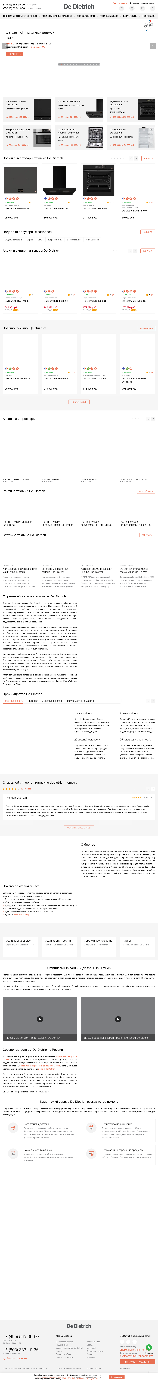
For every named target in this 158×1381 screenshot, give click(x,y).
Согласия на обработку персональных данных (79, 1379)
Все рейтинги (146, 491)
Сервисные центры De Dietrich (69, 1348)
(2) (35, 202)
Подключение (62, 1345)
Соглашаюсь (116, 1377)
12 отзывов (26, 789)
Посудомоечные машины (57, 16)
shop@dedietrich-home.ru (135, 1349)
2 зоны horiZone (125, 713)
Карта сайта (125, 1368)
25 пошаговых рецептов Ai (132, 739)
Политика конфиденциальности (68, 1368)
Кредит (59, 1351)
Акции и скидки (120, 3)
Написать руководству (137, 1362)
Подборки (148, 232)
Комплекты (130, 16)
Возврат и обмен (63, 1354)
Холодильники (86, 16)
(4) (74, 372)
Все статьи (147, 535)
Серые (30, 240)
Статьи (90, 1345)
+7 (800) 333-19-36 (14, 8)
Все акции (148, 251)
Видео (89, 1354)
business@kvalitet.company (136, 1355)
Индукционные (92, 240)
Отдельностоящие (13, 240)
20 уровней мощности (84, 739)
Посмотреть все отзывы (79, 828)
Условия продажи (94, 1368)
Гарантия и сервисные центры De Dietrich (40, 1066)
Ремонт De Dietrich (64, 1357)
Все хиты (148, 159)
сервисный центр (22, 915)
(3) (113, 295)
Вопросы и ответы (95, 1351)
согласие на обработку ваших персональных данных (53, 1377)
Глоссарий (91, 1348)
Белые (40, 240)
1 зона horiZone (80, 713)
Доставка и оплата (64, 1342)
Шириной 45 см (55, 240)
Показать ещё (79, 402)
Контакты (91, 1357)
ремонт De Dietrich (46, 1069)
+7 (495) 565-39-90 (14, 4)
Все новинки (146, 329)
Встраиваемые (74, 240)
